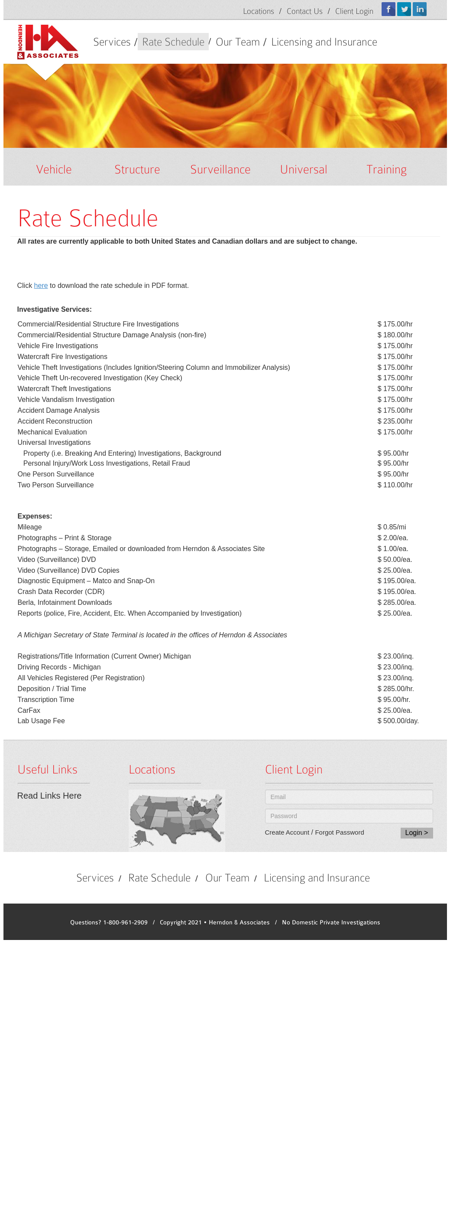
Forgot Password (339, 832)
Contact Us (305, 11)
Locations (258, 11)
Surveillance (220, 169)
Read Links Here (49, 795)
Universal (303, 169)
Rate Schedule (173, 42)
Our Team (238, 42)
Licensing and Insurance (324, 42)
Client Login (354, 11)
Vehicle (54, 169)
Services (112, 42)
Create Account (287, 832)
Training (386, 169)
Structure (137, 169)
